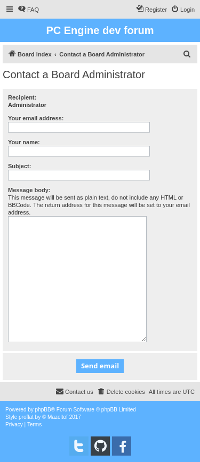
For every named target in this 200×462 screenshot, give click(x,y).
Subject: (19, 166)
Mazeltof (57, 417)
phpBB (43, 409)
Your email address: (35, 118)
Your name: (24, 142)
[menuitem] (28, 9)
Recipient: (22, 97)
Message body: (29, 190)
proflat (26, 417)
